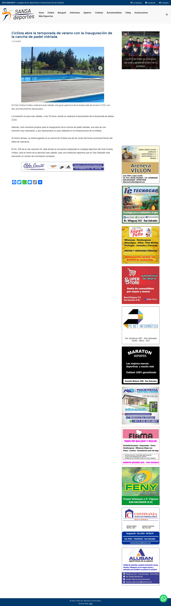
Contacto (164, 3)
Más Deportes (46, 16)
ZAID (91, 603)
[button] (163, 598)
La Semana (136, 3)
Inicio (41, 12)
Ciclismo (99, 12)
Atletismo (75, 12)
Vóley (128, 12)
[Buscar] (167, 14)
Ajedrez (87, 12)
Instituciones (141, 12)
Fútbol (51, 12)
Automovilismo (114, 12)
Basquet (62, 12)
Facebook (150, 3)
